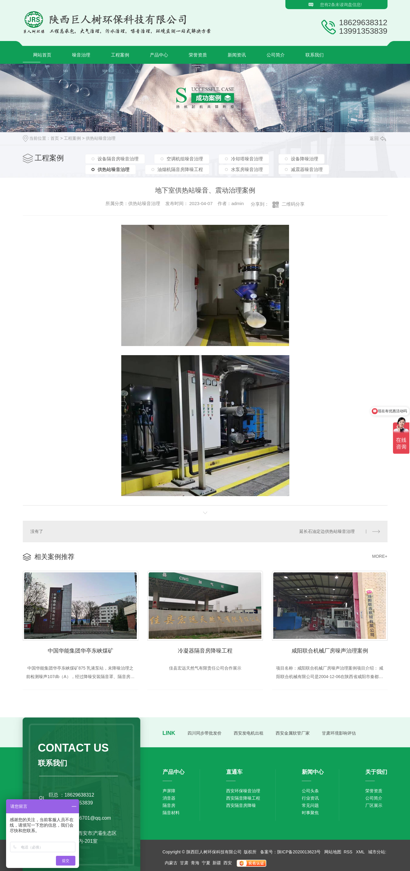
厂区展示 (373, 805)
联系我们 (314, 54)
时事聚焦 (310, 812)
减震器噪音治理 (307, 169)
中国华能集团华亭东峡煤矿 (80, 651)
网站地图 (332, 851)
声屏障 (169, 790)
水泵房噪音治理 (247, 169)
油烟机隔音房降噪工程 (180, 169)
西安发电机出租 (249, 733)
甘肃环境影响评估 (339, 733)
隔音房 (169, 805)
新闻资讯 (237, 54)
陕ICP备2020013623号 (299, 851)
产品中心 (159, 54)
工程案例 (120, 54)
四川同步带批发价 (205, 733)
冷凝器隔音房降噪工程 (205, 651)
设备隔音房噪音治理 (118, 158)
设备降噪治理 (304, 158)
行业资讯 (310, 798)
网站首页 (42, 54)
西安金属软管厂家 (293, 733)
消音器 (169, 798)
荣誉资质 (198, 54)
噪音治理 (81, 54)
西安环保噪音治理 (243, 790)
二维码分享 (293, 204)
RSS (349, 851)
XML (361, 851)
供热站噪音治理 (100, 138)
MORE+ (379, 556)
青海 (195, 862)
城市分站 (376, 851)
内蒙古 (171, 862)
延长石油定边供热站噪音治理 (327, 531)
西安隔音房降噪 (241, 805)
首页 (54, 138)
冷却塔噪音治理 (247, 158)
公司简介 (276, 54)
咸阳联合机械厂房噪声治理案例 (329, 651)
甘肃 (184, 862)
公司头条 (310, 790)
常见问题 (310, 805)
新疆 (216, 862)
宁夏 (206, 862)
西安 (227, 862)
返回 (378, 138)
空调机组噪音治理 (185, 158)
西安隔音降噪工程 (243, 798)
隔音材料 (171, 812)
